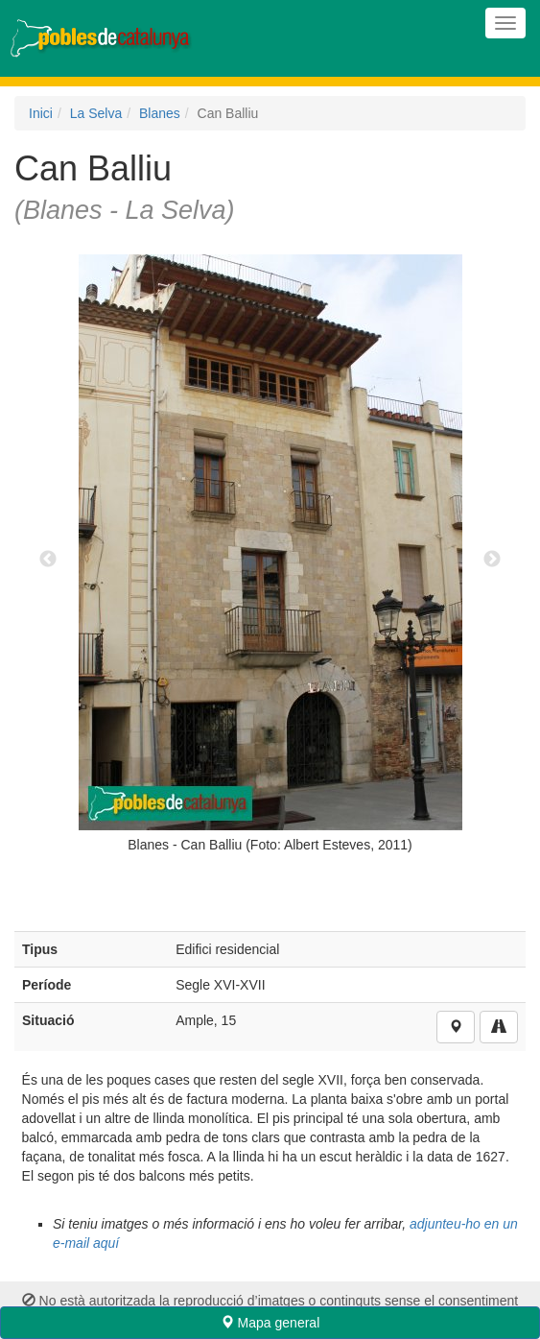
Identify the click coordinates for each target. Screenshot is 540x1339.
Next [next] (492, 559)
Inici (41, 113)
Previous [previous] (48, 559)
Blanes (159, 113)
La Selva (96, 113)
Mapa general (270, 1322)
